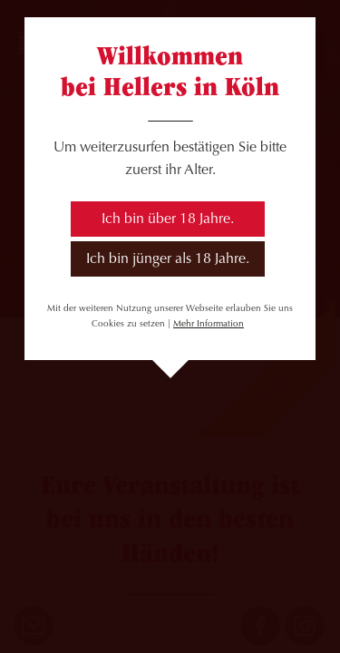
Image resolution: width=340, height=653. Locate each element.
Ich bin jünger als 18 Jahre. (167, 259)
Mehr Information (208, 324)
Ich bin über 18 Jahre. (168, 219)
